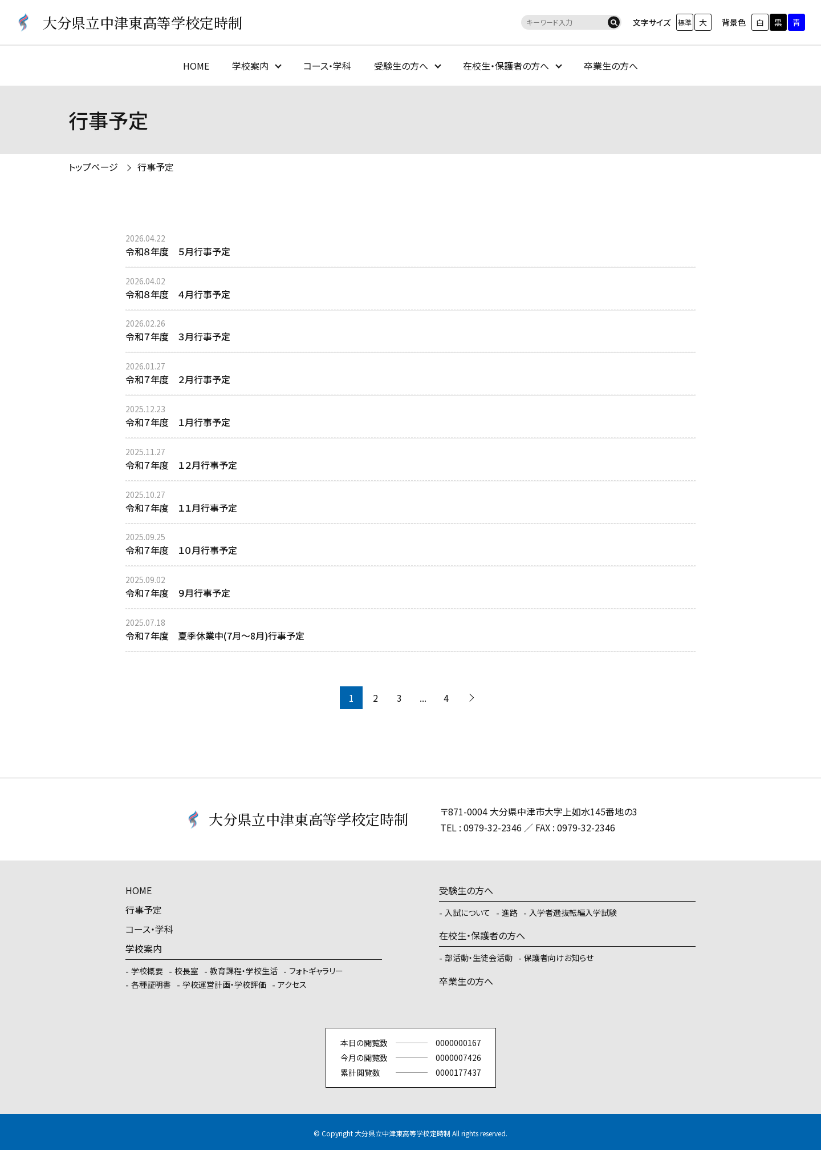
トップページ (93, 167)
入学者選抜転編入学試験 (573, 912)
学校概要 (147, 970)
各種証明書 (151, 984)
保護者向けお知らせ (559, 957)
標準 (685, 22)
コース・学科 (327, 66)
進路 (510, 912)
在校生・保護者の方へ (506, 66)
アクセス (292, 984)
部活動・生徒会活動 (479, 957)
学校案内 (250, 66)
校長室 (186, 970)
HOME (196, 66)
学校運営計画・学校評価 (224, 984)
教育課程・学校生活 (244, 970)
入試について (467, 912)
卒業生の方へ (611, 66)
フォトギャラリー (316, 970)
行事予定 (155, 167)
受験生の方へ (401, 66)
